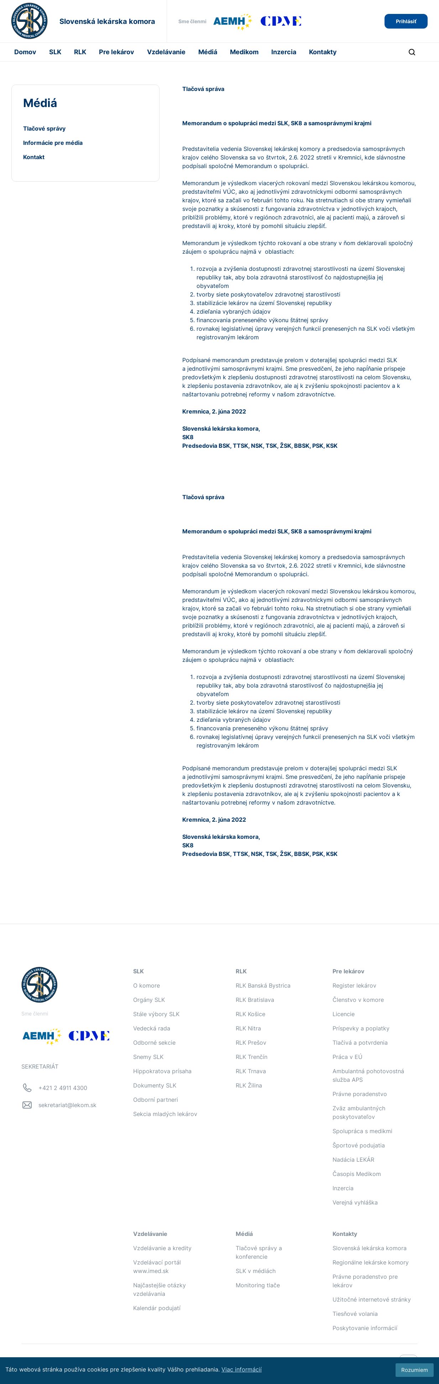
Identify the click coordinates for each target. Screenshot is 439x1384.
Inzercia (283, 52)
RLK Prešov (251, 1042)
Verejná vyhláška (355, 1202)
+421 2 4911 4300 (62, 1087)
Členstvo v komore (358, 999)
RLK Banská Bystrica (263, 985)
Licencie (344, 1014)
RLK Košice (250, 1014)
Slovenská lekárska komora (370, 1248)
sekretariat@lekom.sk (67, 1105)
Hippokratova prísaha (162, 1071)
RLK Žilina (249, 1085)
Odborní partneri (155, 1099)
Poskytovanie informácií (365, 1328)
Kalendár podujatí (157, 1308)
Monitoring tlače (258, 1285)
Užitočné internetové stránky (372, 1299)
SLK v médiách (256, 1270)
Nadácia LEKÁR (353, 1159)
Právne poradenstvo (360, 1093)
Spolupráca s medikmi (362, 1131)
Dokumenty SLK (154, 1085)
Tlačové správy (44, 128)
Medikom (244, 52)
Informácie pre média (53, 142)
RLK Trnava (251, 1071)
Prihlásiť (406, 21)
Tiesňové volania (355, 1313)
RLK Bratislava (255, 999)
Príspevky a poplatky (361, 1028)
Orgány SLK (149, 999)
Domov (25, 52)
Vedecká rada (151, 1028)
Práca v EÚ (347, 1056)
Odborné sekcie (154, 1042)
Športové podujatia (359, 1145)
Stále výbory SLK (156, 1014)
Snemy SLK (148, 1056)
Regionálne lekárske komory (371, 1262)
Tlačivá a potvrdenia (360, 1042)
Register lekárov (354, 985)
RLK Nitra (248, 1028)
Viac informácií (241, 1369)
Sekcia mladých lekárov (165, 1113)
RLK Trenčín (251, 1056)
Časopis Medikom (357, 1173)
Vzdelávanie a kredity (162, 1248)
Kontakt (34, 157)
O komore (146, 985)
